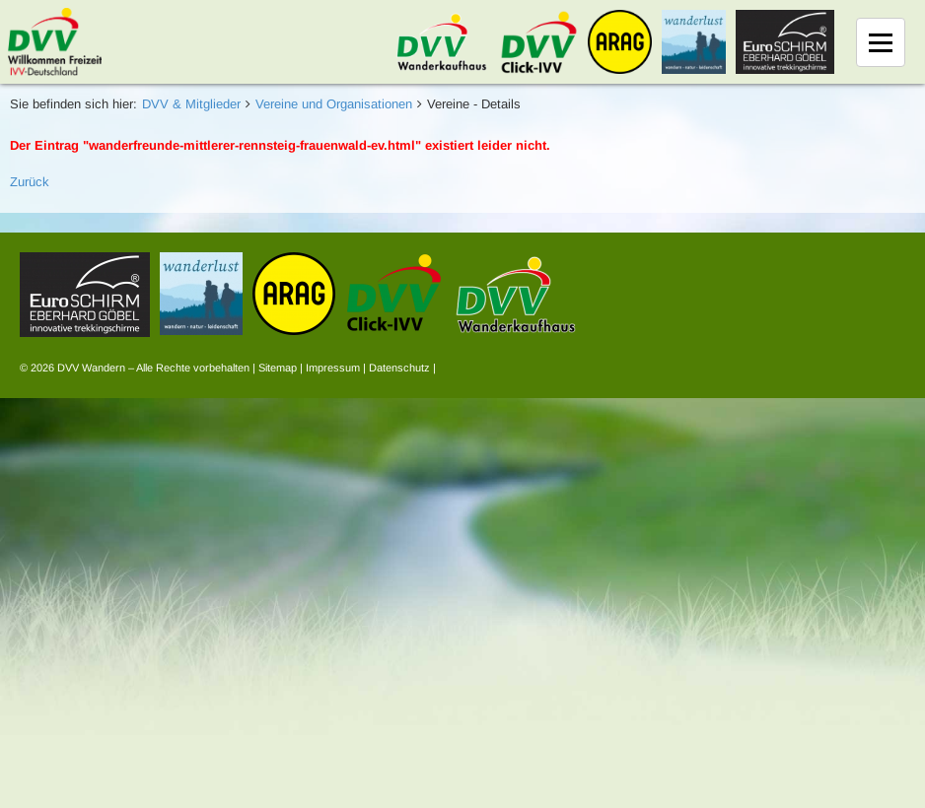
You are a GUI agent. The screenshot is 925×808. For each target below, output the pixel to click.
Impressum (333, 367)
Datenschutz (399, 367)
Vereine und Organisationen (333, 104)
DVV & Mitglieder (191, 104)
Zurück (29, 181)
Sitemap (277, 367)
